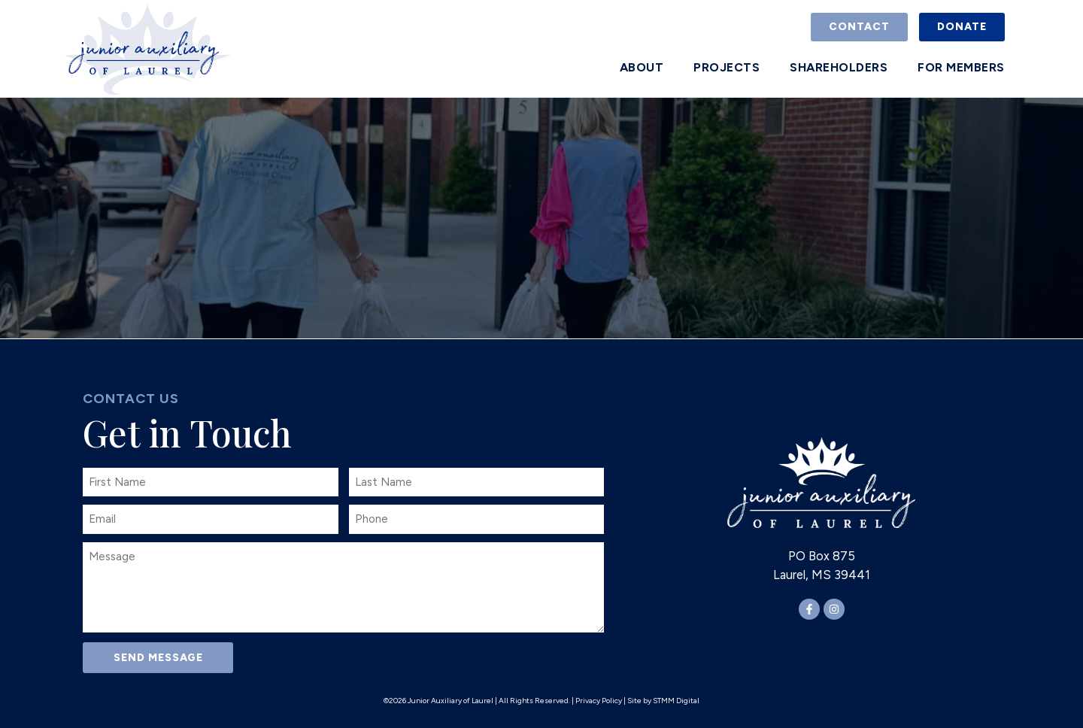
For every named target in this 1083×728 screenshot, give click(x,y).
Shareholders (838, 67)
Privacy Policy (598, 700)
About (642, 67)
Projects (726, 67)
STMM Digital (676, 700)
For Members (961, 67)
